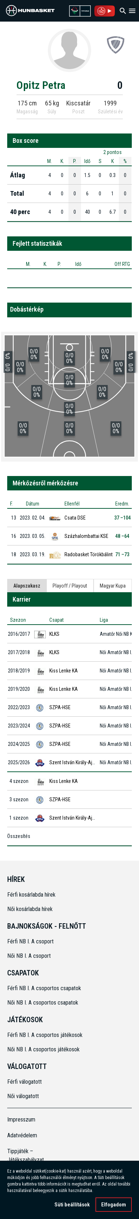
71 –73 (122, 554)
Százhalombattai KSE (86, 536)
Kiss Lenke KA (63, 671)
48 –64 (122, 536)
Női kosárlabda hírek (30, 909)
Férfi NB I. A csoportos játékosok (44, 1035)
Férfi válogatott (24, 1081)
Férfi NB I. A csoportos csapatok (44, 988)
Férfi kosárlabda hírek (31, 894)
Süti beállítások (72, 1204)
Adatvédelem (22, 1135)
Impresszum (21, 1119)
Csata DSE (75, 518)
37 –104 (122, 518)
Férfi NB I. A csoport (30, 941)
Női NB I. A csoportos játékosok (43, 1049)
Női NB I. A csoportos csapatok (43, 1002)
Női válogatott (23, 1096)
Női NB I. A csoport (29, 955)
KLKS (54, 634)
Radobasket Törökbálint (88, 554)
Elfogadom (113, 1204)
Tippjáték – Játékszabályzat (23, 1155)
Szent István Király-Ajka (73, 762)
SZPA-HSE (60, 707)
